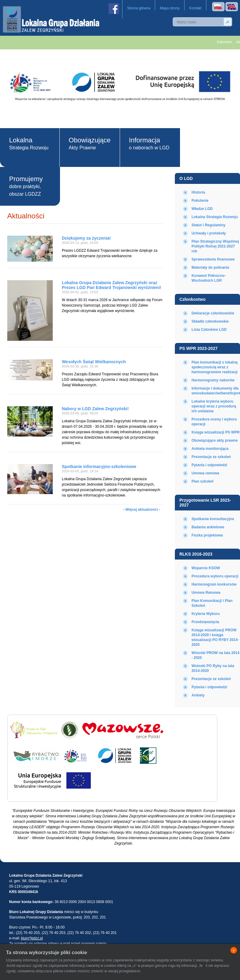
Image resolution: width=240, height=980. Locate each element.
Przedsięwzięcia (205, 622)
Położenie (200, 200)
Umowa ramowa (205, 473)
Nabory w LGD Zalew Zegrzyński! (95, 408)
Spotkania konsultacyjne (213, 519)
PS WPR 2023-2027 (198, 348)
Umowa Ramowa (206, 592)
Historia (198, 192)
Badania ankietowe (208, 527)
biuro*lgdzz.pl (32, 938)
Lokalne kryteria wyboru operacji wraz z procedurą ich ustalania (214, 406)
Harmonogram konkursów (214, 584)
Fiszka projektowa (207, 535)
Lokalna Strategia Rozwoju (215, 217)
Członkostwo (192, 299)
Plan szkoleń (203, 481)
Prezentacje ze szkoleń (211, 457)
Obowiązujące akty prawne (215, 440)
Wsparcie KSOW (206, 568)
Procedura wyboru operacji (215, 576)
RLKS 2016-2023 (195, 554)
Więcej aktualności (141, 509)
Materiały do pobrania (210, 267)
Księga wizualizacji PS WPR (216, 432)
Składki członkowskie (210, 321)
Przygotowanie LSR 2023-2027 (205, 502)
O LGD (186, 178)
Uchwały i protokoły (209, 233)
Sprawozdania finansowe (213, 259)
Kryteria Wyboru (206, 614)
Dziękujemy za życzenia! (86, 238)
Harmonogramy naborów (213, 380)
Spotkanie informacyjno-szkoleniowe (99, 466)
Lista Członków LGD (209, 329)
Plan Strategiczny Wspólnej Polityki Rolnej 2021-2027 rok (215, 246)
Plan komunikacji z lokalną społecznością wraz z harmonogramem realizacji (215, 367)
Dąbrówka (227, 42)
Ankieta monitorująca (210, 449)
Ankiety (198, 695)
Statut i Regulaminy (208, 225)
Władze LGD (202, 209)
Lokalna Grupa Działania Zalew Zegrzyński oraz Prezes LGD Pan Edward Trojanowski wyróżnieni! (111, 285)
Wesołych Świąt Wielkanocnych (94, 361)
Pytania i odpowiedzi (209, 465)
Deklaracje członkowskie (213, 313)
